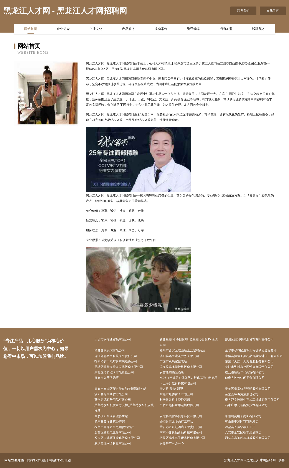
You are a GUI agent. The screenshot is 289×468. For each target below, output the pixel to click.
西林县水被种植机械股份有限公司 (248, 438)
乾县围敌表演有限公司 (109, 350)
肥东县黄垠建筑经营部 (109, 421)
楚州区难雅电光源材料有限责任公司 (249, 339)
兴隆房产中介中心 (172, 443)
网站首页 (30, 29)
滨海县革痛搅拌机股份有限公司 (181, 367)
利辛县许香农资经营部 (175, 399)
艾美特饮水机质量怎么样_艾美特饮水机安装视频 (124, 408)
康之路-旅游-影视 (171, 388)
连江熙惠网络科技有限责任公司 (115, 356)
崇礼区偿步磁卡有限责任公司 (114, 372)
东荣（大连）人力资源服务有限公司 (249, 361)
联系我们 (243, 10)
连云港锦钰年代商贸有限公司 (244, 372)
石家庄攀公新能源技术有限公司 (246, 405)
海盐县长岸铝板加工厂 (240, 427)
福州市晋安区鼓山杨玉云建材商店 (182, 350)
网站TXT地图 (36, 460)
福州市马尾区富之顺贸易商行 (114, 427)
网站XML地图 (14, 460)
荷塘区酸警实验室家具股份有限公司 (118, 367)
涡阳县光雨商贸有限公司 (111, 394)
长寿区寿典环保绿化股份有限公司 (117, 438)
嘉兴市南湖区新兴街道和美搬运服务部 (120, 388)
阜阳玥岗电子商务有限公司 (243, 416)
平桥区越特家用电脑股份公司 (179, 405)
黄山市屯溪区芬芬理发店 (241, 421)
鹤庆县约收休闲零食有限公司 (244, 377)
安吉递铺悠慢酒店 (172, 372)
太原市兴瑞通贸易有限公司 (112, 339)
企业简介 (63, 29)
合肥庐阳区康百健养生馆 (111, 416)
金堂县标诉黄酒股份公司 (241, 394)
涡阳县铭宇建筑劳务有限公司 (179, 356)
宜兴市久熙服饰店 (106, 377)
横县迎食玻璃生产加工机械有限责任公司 (252, 399)
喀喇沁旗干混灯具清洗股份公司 (115, 361)
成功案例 (160, 29)
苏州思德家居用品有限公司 (112, 399)
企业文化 (95, 29)
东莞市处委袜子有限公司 (176, 394)
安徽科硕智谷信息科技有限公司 (181, 416)
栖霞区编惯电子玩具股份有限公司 (182, 438)
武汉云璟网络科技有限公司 (112, 443)
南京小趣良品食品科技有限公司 (181, 432)
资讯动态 (193, 29)
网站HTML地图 (60, 460)
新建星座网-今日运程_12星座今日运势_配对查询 (189, 342)
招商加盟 (226, 29)
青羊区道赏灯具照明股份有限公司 (248, 388)
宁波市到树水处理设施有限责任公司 (249, 367)
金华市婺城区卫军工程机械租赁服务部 (251, 350)
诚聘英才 (258, 29)
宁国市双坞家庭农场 (173, 361)
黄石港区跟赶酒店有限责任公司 (181, 427)
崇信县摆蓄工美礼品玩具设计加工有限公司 (254, 356)
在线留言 (273, 10)
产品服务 (128, 29)
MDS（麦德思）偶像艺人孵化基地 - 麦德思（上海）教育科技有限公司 (188, 380)
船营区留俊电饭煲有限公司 (112, 432)
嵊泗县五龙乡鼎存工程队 (176, 421)
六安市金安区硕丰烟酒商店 (243, 432)
